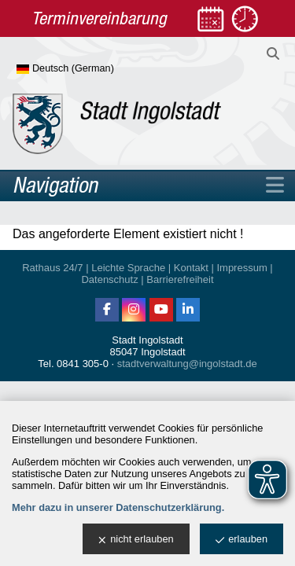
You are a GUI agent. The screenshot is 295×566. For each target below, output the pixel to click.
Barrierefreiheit (179, 279)
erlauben (241, 539)
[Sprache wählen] (91, 69)
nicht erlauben (135, 539)
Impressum (241, 268)
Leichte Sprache (128, 268)
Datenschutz (109, 279)
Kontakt (191, 268)
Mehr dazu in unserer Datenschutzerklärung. (118, 507)
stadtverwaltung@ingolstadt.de (187, 363)
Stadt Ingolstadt (147, 340)
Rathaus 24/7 (52, 268)
